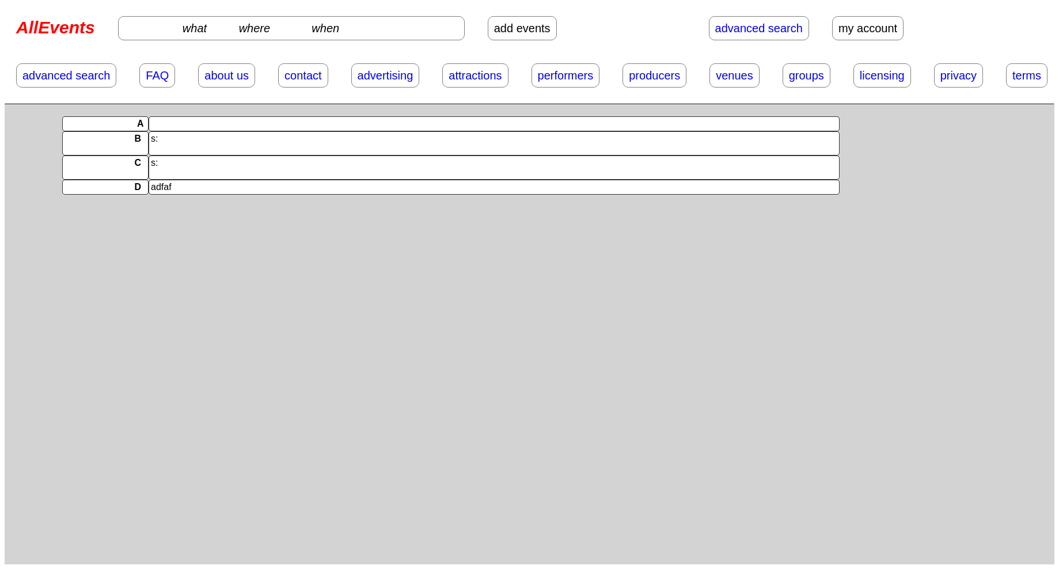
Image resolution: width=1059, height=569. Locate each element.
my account (867, 28)
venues (734, 75)
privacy (958, 75)
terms (1026, 75)
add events (522, 28)
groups (806, 75)
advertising (385, 75)
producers (654, 75)
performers (566, 75)
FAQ (157, 75)
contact (302, 75)
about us (226, 75)
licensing (882, 75)
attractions (475, 75)
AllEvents (55, 27)
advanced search (759, 28)
